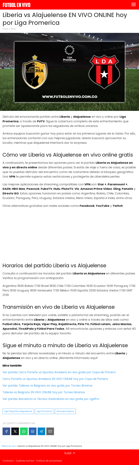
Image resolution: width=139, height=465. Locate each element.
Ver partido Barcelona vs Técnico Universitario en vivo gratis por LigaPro (51, 399)
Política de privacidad (49, 460)
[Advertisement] (69, 233)
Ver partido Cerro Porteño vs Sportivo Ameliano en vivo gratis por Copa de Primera (59, 372)
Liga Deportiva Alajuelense (18, 411)
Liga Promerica (44, 411)
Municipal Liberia (65, 411)
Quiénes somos (25, 460)
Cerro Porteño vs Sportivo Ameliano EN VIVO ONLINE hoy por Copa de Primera (55, 379)
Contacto (8, 460)
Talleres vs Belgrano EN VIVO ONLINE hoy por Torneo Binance (44, 392)
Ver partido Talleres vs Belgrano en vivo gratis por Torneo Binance (47, 386)
